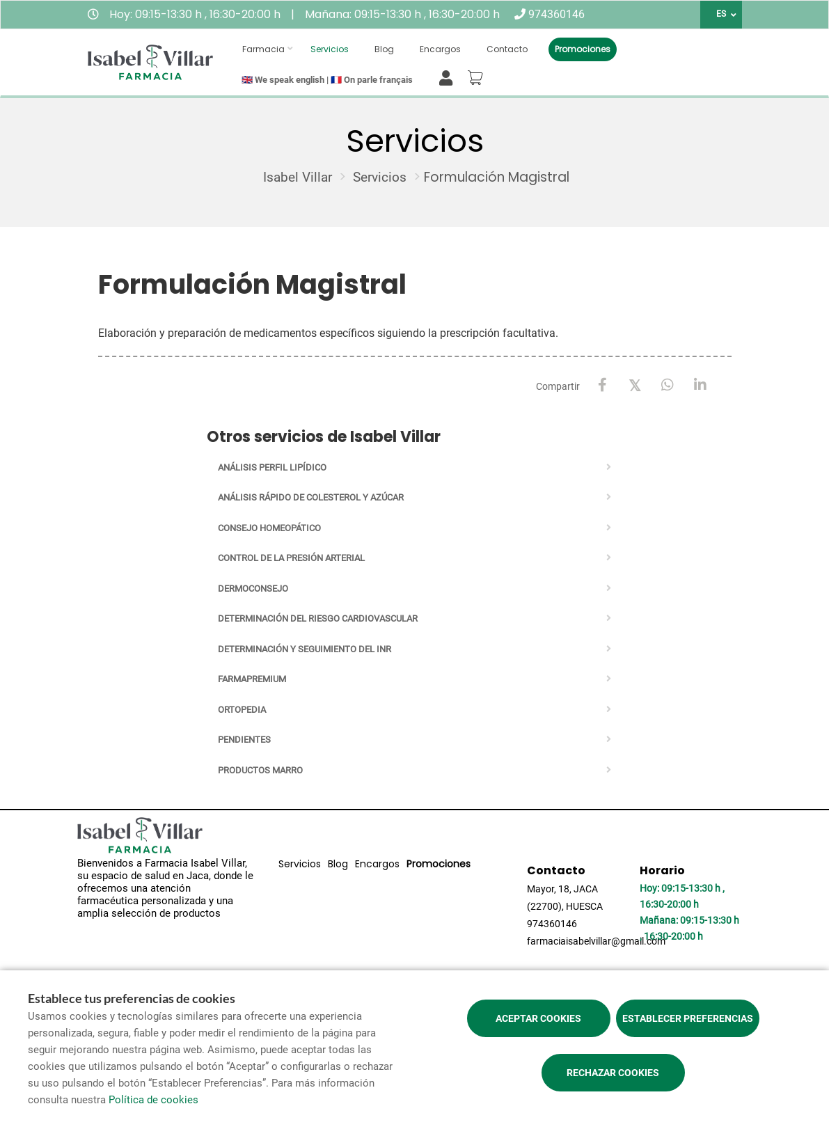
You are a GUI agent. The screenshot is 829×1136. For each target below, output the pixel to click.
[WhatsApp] (668, 385)
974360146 (556, 14)
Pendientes (244, 739)
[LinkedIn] (700, 385)
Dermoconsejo (253, 588)
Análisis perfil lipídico (272, 467)
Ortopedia (242, 709)
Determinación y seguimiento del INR (304, 649)
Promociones (582, 49)
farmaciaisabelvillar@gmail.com (596, 941)
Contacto (507, 49)
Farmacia (263, 49)
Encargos (440, 49)
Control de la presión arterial (291, 558)
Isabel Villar (297, 177)
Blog (384, 49)
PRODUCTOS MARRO (260, 770)
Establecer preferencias (687, 1018)
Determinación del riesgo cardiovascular (318, 618)
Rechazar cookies (613, 1072)
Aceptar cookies (538, 1018)
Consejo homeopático (269, 528)
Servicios (329, 49)
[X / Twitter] (635, 384)
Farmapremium (252, 679)
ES (721, 14)
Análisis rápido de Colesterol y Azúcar (311, 497)
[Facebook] (602, 385)
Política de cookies (153, 1100)
